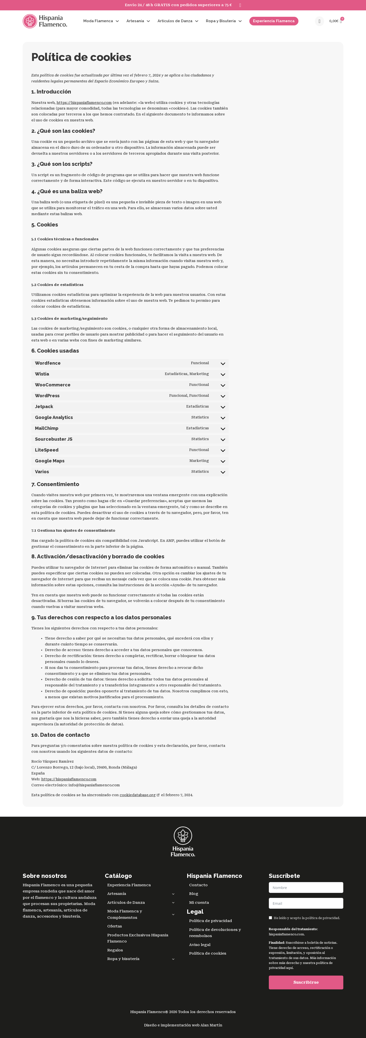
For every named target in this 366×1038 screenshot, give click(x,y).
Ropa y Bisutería (221, 21)
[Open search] (319, 21)
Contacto (198, 885)
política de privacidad (322, 918)
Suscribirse (306, 982)
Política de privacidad (210, 921)
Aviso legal (199, 945)
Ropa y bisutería (142, 959)
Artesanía (135, 21)
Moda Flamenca (98, 21)
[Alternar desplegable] (117, 21)
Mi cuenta (199, 902)
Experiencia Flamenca (274, 21)
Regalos (115, 950)
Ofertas (114, 926)
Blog (193, 893)
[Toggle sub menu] (173, 894)
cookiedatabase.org (138, 795)
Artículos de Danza (175, 21)
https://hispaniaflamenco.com (84, 103)
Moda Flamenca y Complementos (142, 914)
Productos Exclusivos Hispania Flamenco (137, 938)
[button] (335, 21)
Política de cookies (207, 953)
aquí (289, 968)
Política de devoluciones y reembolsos (215, 932)
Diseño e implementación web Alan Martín (183, 1025)
